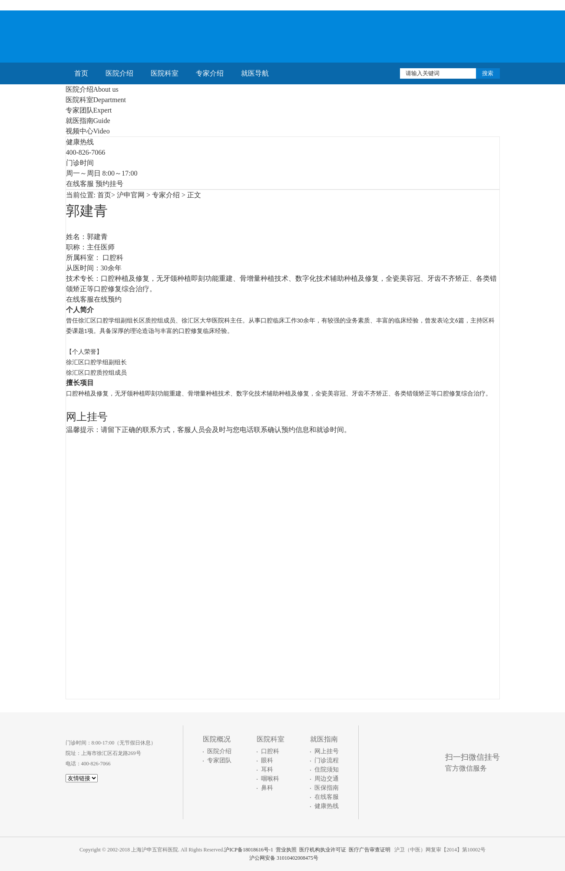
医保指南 (326, 788)
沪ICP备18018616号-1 (248, 850)
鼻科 (267, 788)
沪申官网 (131, 195)
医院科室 (164, 73)
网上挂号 (326, 751)
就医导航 (255, 73)
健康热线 (326, 806)
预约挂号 (109, 183)
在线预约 (108, 299)
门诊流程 (326, 760)
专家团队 (89, 110)
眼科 (267, 760)
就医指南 (88, 120)
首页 (81, 73)
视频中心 (88, 131)
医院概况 (217, 739)
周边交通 (326, 778)
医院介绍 (119, 73)
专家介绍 (210, 73)
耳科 (267, 769)
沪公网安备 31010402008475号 (282, 858)
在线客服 (80, 183)
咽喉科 (270, 778)
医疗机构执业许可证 (322, 850)
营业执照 (286, 850)
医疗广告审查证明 (369, 850)
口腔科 (270, 751)
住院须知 (326, 769)
